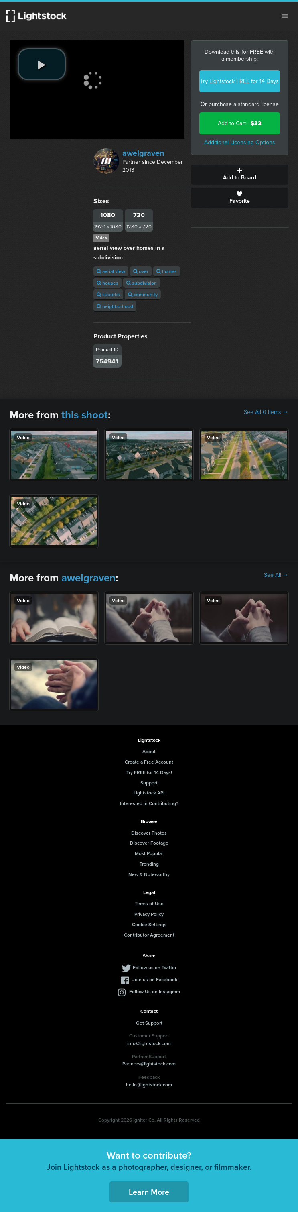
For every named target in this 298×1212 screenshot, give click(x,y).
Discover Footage (149, 842)
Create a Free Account (149, 761)
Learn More (149, 1192)
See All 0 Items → (266, 412)
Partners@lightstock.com (149, 1063)
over (140, 271)
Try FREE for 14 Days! (149, 772)
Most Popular (149, 853)
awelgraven (143, 153)
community (143, 294)
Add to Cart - (240, 123)
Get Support (149, 1022)
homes (166, 271)
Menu (285, 16)
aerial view (111, 271)
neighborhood (115, 306)
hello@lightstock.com (149, 1084)
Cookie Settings (149, 924)
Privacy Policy (149, 914)
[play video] (42, 64)
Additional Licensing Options (239, 142)
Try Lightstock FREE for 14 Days (239, 81)
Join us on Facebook (154, 979)
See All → (276, 575)
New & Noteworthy (149, 874)
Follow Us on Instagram (154, 991)
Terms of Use (149, 903)
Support (149, 782)
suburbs (108, 294)
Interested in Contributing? (149, 803)
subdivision (141, 282)
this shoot (84, 414)
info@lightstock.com (149, 1043)
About (149, 751)
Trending (149, 863)
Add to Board (240, 174)
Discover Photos (149, 832)
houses (107, 282)
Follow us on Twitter (154, 967)
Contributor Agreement (149, 934)
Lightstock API (149, 792)
